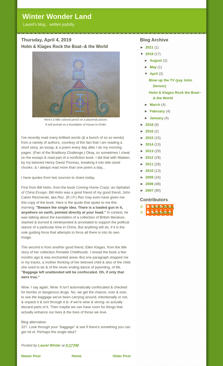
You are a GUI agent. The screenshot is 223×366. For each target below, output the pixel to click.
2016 (150, 131)
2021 (150, 47)
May (154, 67)
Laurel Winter (162, 207)
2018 (150, 125)
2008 (150, 184)
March (155, 105)
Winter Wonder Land (57, 16)
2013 (150, 151)
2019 (150, 54)
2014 (150, 144)
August (156, 60)
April (154, 74)
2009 (150, 177)
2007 (150, 190)
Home (77, 356)
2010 (150, 171)
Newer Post (31, 356)
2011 (150, 164)
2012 (150, 157)
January (157, 118)
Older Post (122, 356)
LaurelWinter (162, 213)
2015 (150, 138)
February (158, 111)
